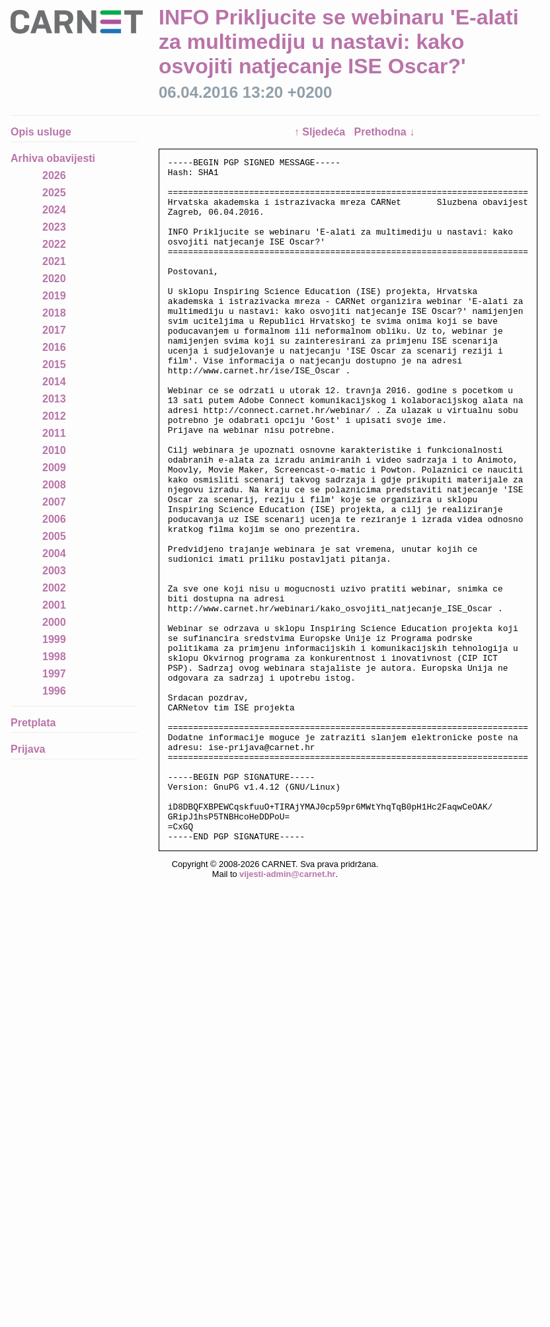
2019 (54, 295)
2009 (54, 467)
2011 (54, 433)
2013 (54, 398)
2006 (54, 519)
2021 (54, 261)
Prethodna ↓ (384, 131)
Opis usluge (41, 131)
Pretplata (33, 722)
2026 (54, 175)
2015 (54, 364)
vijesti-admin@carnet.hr (287, 1011)
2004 (54, 553)
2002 (54, 587)
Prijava (28, 749)
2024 (54, 209)
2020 (54, 278)
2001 (54, 605)
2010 (54, 450)
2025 (54, 192)
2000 (54, 622)
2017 (54, 330)
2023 (54, 227)
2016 (54, 347)
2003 (54, 570)
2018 (54, 313)
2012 (54, 416)
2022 (54, 244)
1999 (54, 639)
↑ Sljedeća (321, 131)
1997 (54, 673)
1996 (54, 691)
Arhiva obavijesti (53, 158)
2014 (54, 381)
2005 (54, 536)
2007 (54, 502)
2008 (54, 484)
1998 (54, 656)
